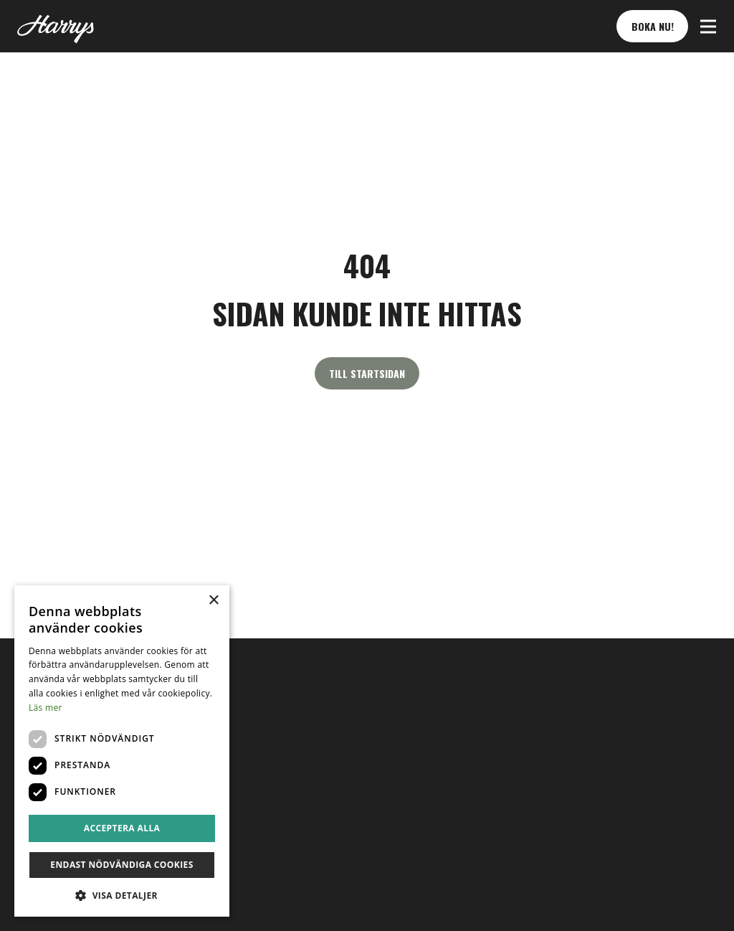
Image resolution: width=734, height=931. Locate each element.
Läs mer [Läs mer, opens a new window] (45, 707)
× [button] (213, 600)
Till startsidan (367, 373)
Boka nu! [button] (652, 26)
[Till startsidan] (55, 26)
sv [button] (32, 781)
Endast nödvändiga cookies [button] (121, 865)
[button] (708, 26)
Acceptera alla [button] (122, 828)
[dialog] (121, 751)
